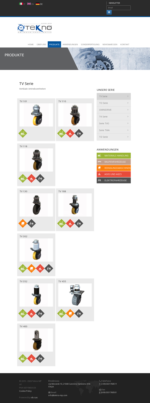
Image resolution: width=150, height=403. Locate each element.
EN (32, 4)
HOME (31, 44)
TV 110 (62, 101)
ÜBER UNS (41, 44)
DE (41, 4)
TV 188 (62, 191)
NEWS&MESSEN (110, 44)
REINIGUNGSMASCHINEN (117, 167)
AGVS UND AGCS (113, 174)
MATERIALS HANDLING (116, 155)
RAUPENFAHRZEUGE (115, 161)
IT (24, 4)
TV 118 (23, 146)
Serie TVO (113, 123)
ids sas (34, 397)
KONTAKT (124, 44)
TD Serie (113, 136)
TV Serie (113, 96)
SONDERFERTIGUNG (90, 44)
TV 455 (62, 281)
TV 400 (23, 326)
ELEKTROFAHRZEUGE (115, 180)
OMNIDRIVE (113, 109)
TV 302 (23, 236)
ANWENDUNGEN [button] (70, 44)
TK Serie (113, 116)
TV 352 (23, 281)
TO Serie (113, 102)
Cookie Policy (25, 391)
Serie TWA (113, 130)
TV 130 (23, 191)
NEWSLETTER (114, 3)
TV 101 (23, 101)
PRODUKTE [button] (54, 44)
